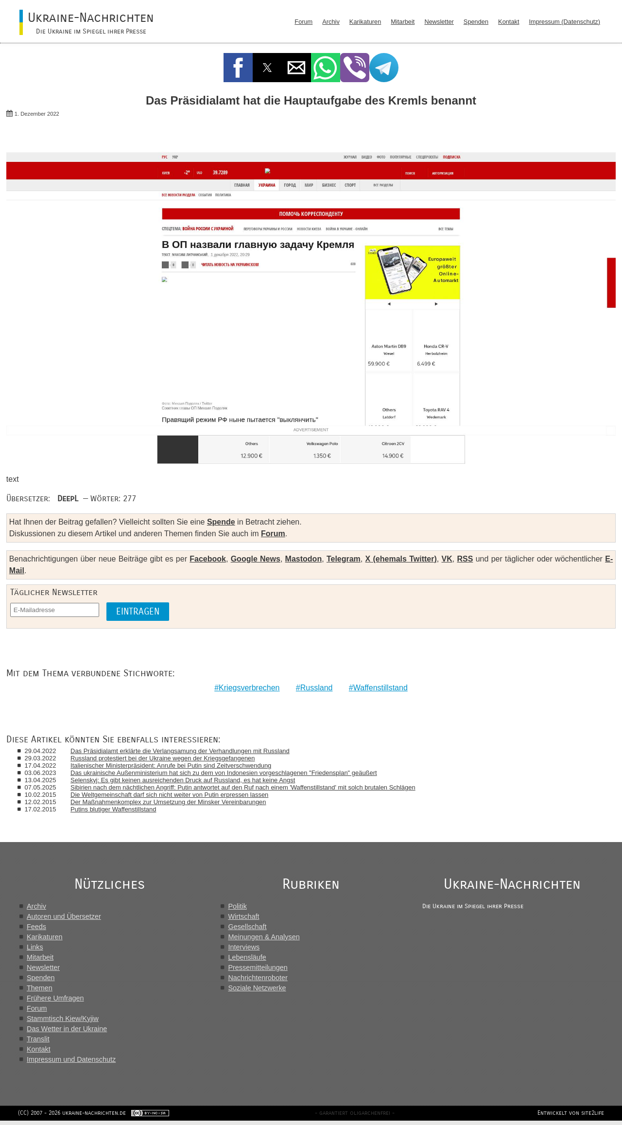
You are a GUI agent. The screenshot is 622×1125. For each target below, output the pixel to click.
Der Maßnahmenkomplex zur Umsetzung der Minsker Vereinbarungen (169, 802)
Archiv (331, 21)
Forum (303, 21)
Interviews (245, 947)
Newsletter (438, 21)
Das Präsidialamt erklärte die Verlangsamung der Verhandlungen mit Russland (181, 751)
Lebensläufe (248, 957)
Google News (255, 559)
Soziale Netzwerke (258, 988)
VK (447, 559)
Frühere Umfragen (55, 998)
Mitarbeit (403, 21)
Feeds (36, 927)
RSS (465, 559)
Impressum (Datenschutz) (565, 21)
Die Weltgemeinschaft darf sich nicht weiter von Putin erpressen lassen (170, 794)
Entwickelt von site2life (569, 1117)
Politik (238, 906)
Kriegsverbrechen (249, 688)
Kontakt (508, 21)
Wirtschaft (244, 916)
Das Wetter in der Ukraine (67, 1029)
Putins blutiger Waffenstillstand (114, 809)
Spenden (476, 21)
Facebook (208, 559)
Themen (39, 988)
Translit (38, 1039)
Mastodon (303, 559)
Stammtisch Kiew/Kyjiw (63, 1018)
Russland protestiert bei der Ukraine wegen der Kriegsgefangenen (163, 758)
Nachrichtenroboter (259, 978)
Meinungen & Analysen (265, 937)
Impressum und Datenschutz (71, 1059)
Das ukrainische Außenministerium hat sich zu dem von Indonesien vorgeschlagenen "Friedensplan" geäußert (224, 772)
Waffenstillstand (380, 688)
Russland (316, 688)
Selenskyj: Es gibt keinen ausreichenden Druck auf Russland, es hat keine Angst (183, 780)
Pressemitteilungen (259, 967)
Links (35, 947)
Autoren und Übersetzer (64, 916)
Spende (221, 522)
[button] (238, 67)
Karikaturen (365, 21)
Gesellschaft (248, 927)
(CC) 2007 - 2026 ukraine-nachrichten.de (73, 1117)
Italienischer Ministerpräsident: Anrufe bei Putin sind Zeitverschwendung (171, 765)
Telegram (344, 559)
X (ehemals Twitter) (401, 559)
